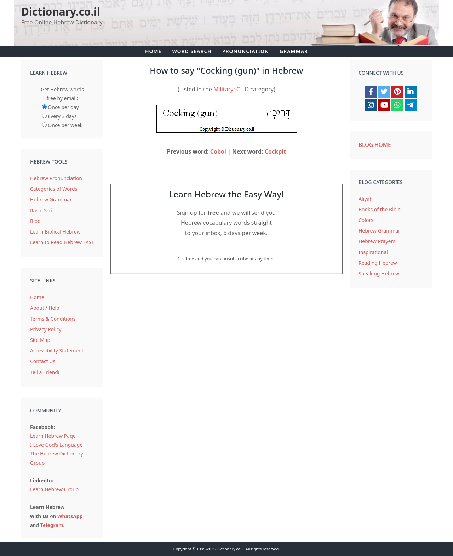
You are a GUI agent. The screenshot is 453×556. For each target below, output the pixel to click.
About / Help (44, 307)
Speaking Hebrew (379, 273)
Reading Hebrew (378, 262)
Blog (35, 221)
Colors (366, 220)
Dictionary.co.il (60, 11)
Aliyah (366, 198)
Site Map (40, 340)
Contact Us (42, 361)
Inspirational (373, 252)
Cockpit (275, 151)
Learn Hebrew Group (54, 489)
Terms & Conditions (53, 318)
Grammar (294, 51)
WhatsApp (70, 516)
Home (153, 51)
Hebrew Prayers (377, 241)
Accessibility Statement (57, 350)
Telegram (51, 525)
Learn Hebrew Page (53, 435)
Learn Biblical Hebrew (55, 231)
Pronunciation (245, 51)
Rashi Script (43, 210)
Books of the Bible (380, 209)
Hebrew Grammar (51, 199)
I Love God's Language (56, 444)
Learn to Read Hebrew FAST (62, 242)
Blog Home (375, 145)
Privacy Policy (45, 329)
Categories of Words (53, 188)
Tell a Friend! (44, 372)
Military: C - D (231, 89)
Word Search (192, 51)
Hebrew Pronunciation (56, 178)
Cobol (218, 151)
